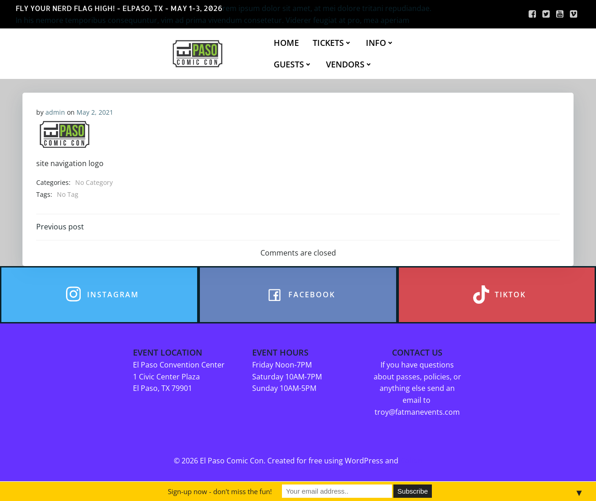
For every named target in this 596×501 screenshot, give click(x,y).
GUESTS (293, 64)
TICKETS (332, 42)
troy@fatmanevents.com (417, 412)
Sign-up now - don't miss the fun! (220, 491)
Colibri (411, 461)
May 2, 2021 (95, 112)
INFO (380, 42)
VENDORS (349, 64)
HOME (286, 42)
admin (55, 112)
